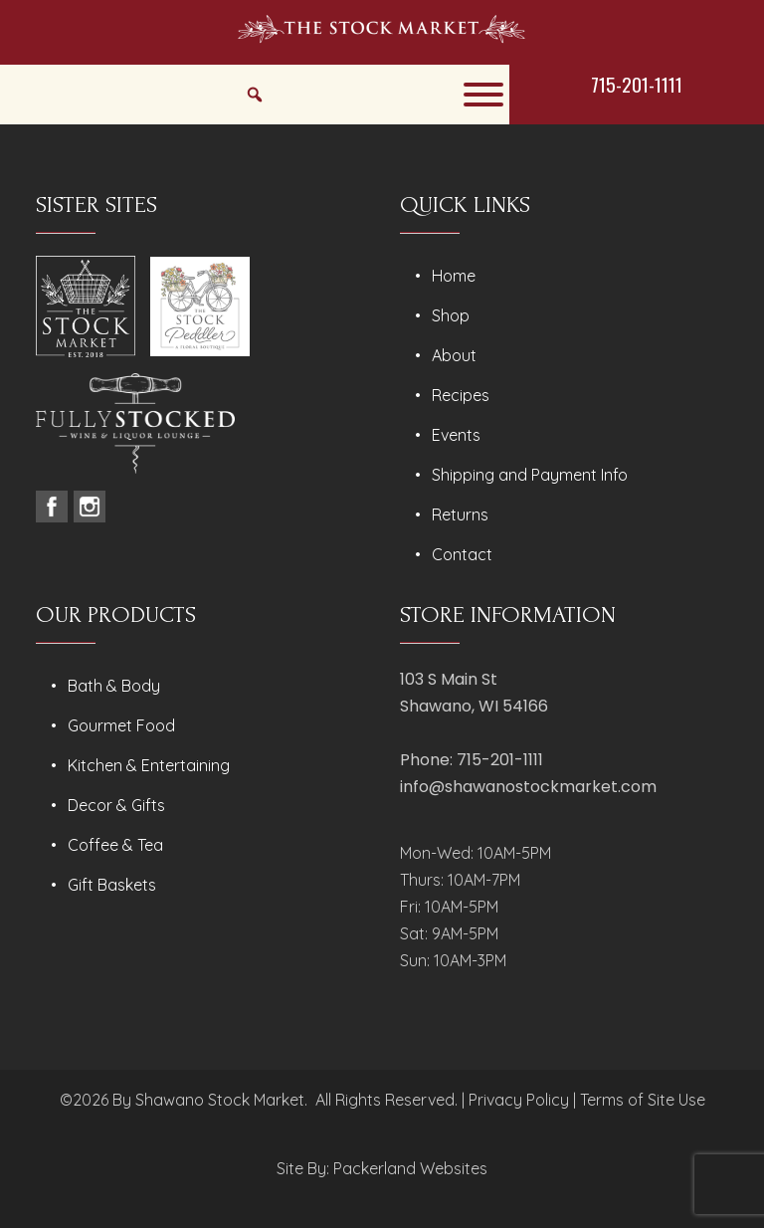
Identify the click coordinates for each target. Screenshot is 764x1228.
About (454, 355)
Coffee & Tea (115, 845)
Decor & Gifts (116, 805)
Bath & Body (114, 686)
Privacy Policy (519, 1100)
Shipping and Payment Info (530, 475)
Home (454, 276)
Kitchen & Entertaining (149, 765)
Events (456, 435)
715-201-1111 (636, 84)
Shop (451, 315)
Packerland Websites (410, 1168)
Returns (460, 514)
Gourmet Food (121, 725)
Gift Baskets (112, 885)
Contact (462, 554)
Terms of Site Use (642, 1100)
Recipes (460, 395)
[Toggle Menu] (483, 94)
